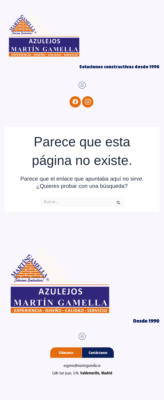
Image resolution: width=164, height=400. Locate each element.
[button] (82, 85)
